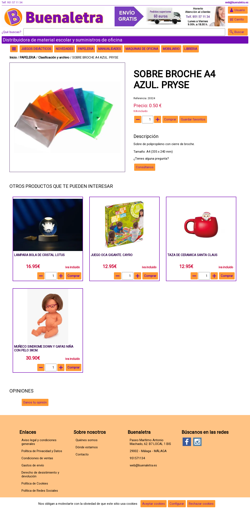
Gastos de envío (32, 465)
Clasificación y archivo (54, 57)
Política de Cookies (34, 483)
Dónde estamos (87, 447)
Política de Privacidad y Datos (41, 451)
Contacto (82, 454)
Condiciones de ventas (37, 458)
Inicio (13, 57)
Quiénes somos (87, 440)
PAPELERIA (28, 57)
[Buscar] (124, 32)
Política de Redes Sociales (39, 491)
